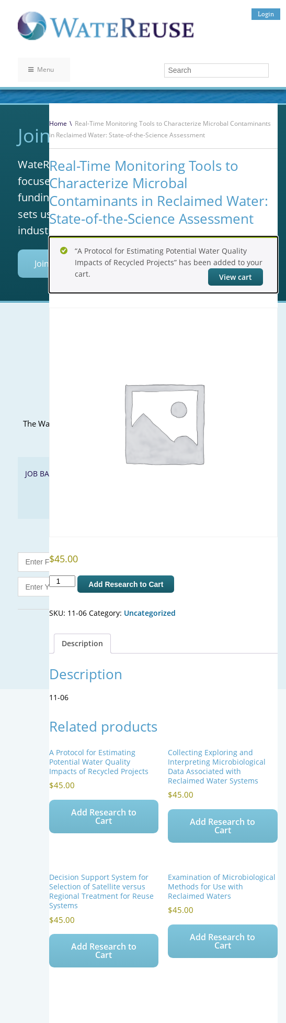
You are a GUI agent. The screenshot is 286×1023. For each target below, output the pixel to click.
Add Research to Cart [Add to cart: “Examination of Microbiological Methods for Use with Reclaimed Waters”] (222, 941)
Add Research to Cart (125, 584)
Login (266, 14)
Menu (41, 69)
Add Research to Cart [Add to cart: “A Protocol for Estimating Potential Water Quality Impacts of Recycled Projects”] (103, 816)
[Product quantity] (62, 581)
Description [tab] (82, 643)
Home (58, 123)
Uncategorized (150, 613)
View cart (235, 277)
